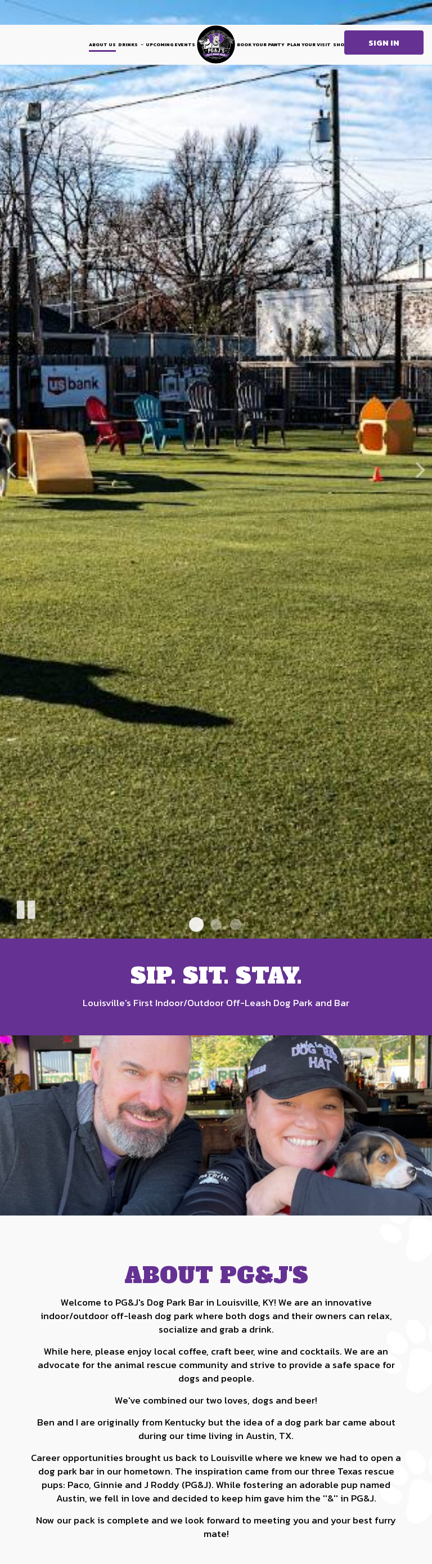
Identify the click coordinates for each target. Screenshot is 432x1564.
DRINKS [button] (130, 44)
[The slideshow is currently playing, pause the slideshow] (25, 907)
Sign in (383, 42)
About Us (102, 44)
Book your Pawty (261, 44)
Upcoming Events (170, 44)
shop (340, 44)
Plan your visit (309, 44)
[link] (216, 44)
